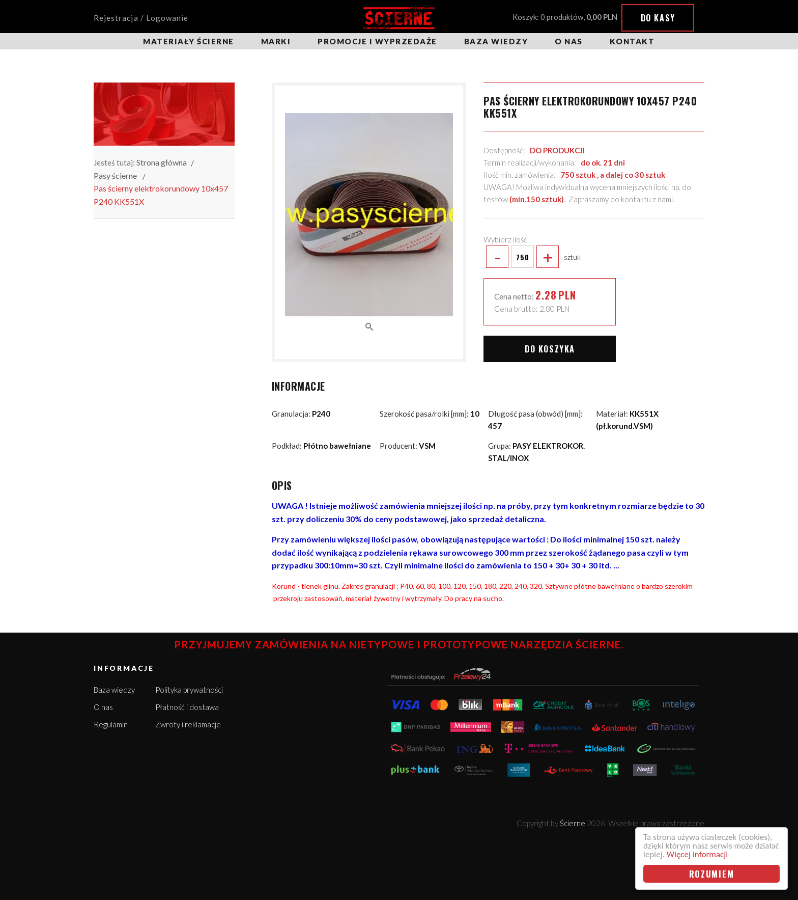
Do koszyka (550, 349)
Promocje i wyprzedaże (377, 41)
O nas (569, 41)
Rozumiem (711, 873)
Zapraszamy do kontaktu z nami (620, 199)
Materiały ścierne (188, 41)
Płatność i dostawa (187, 707)
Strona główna (161, 162)
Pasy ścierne (115, 175)
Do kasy (658, 18)
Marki (276, 41)
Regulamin (111, 724)
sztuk (532, 257)
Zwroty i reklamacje (188, 724)
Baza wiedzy (496, 41)
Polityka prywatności (189, 689)
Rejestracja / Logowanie (141, 17)
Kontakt (632, 41)
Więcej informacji (697, 854)
